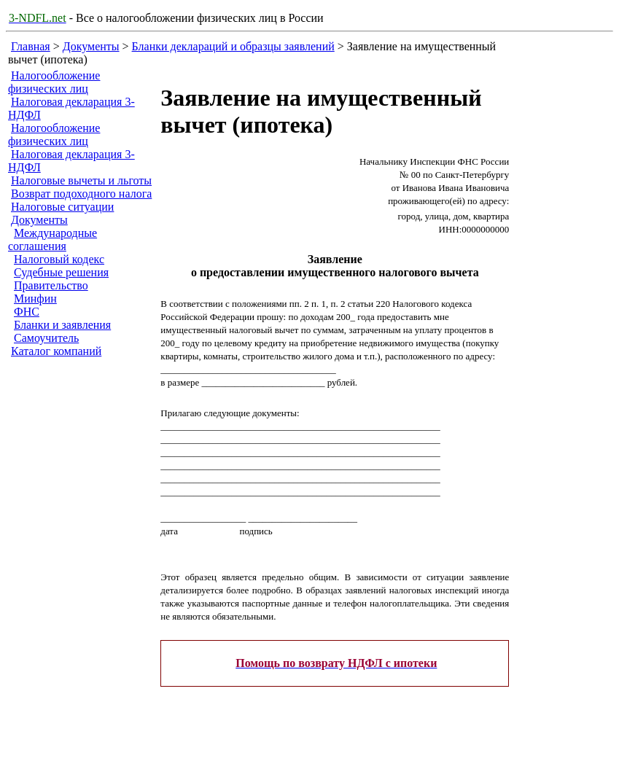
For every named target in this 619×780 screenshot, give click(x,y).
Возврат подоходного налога (81, 193)
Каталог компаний (56, 351)
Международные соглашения (52, 239)
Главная (30, 46)
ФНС (26, 311)
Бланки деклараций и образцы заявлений (233, 46)
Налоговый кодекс (59, 259)
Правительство (51, 285)
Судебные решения (61, 272)
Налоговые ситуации (62, 206)
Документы (91, 46)
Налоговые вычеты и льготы (81, 180)
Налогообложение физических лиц (54, 82)
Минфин (35, 298)
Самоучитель (46, 338)
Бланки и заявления (62, 325)
